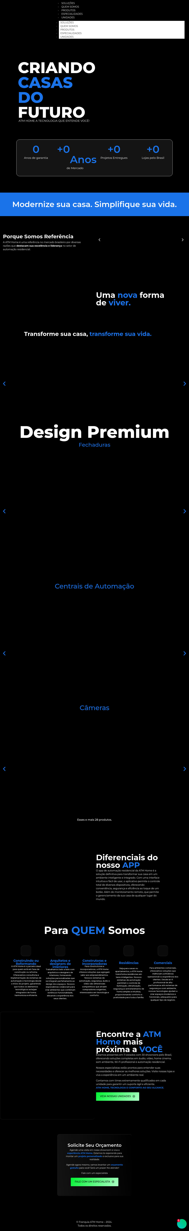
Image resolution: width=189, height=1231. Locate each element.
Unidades (68, 17)
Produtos (67, 29)
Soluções (67, 22)
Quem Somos (69, 26)
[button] (99, 240)
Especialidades (71, 33)
